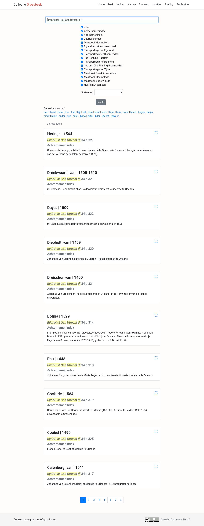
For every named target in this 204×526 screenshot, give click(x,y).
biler (97, 116)
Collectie (28, 4)
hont (97, 112)
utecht (105, 116)
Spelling (168, 4)
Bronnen (143, 4)
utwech (115, 116)
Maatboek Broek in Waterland (100, 73)
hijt (79, 112)
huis (118, 112)
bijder (62, 116)
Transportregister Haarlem (99, 61)
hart (46, 112)
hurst (133, 112)
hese (60, 112)
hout (111, 112)
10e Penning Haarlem (96, 57)
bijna (83, 116)
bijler (75, 116)
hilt (84, 112)
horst (104, 112)
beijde (141, 112)
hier (67, 112)
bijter (90, 116)
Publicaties (183, 4)
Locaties (156, 4)
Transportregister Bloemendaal (101, 54)
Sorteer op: (102, 92)
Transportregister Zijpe (97, 69)
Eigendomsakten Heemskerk (100, 46)
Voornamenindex (93, 34)
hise (90, 112)
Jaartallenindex (92, 38)
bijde (54, 116)
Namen (132, 4)
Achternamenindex (94, 31)
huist (125, 112)
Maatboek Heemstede (96, 77)
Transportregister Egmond (99, 50)
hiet (73, 112)
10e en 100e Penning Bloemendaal (103, 65)
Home (101, 4)
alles (86, 27)
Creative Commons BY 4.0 (175, 519)
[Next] (121, 500)
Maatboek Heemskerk (96, 42)
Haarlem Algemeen (95, 84)
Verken (120, 4)
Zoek (110, 4)
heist (53, 112)
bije (69, 116)
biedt (47, 116)
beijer (150, 112)
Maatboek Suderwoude (97, 80)
